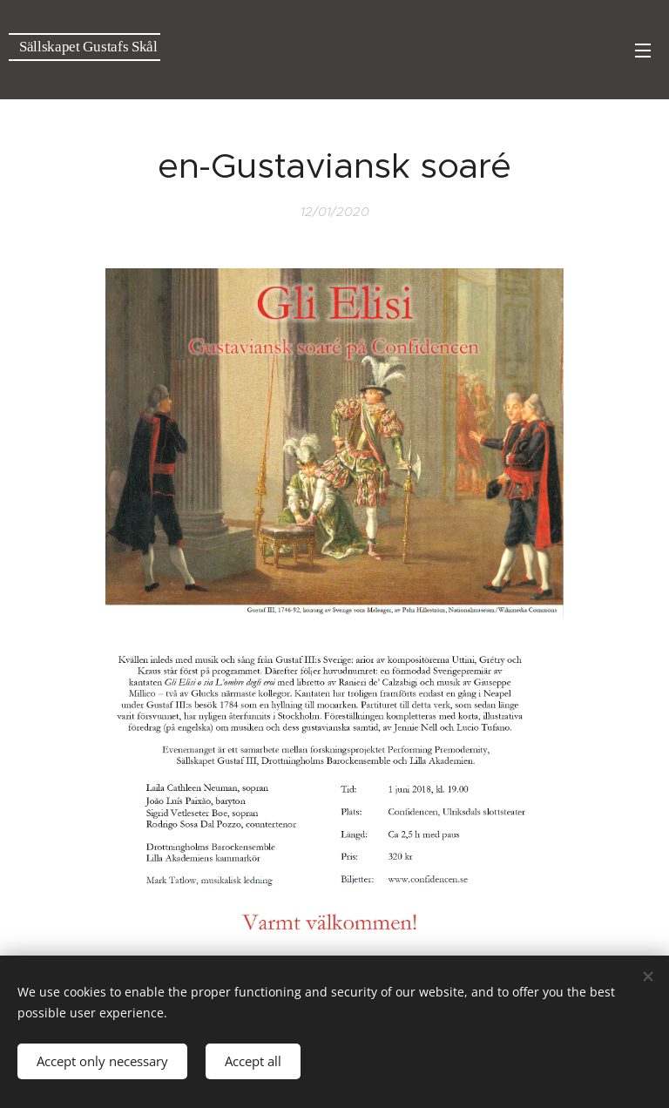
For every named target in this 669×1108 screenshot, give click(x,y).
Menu (643, 50)
